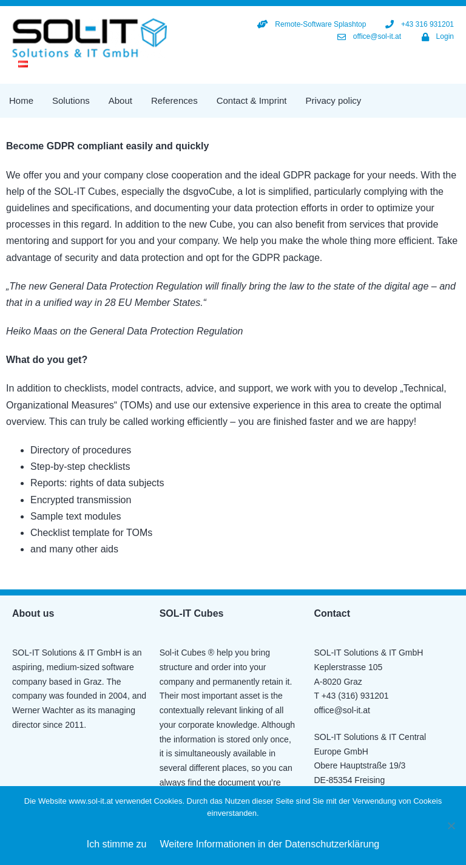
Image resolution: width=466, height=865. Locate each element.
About (120, 100)
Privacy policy (334, 100)
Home (21, 100)
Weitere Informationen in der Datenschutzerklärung (270, 844)
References (174, 100)
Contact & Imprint (252, 100)
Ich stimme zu (117, 844)
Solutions (71, 100)
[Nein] (451, 825)
